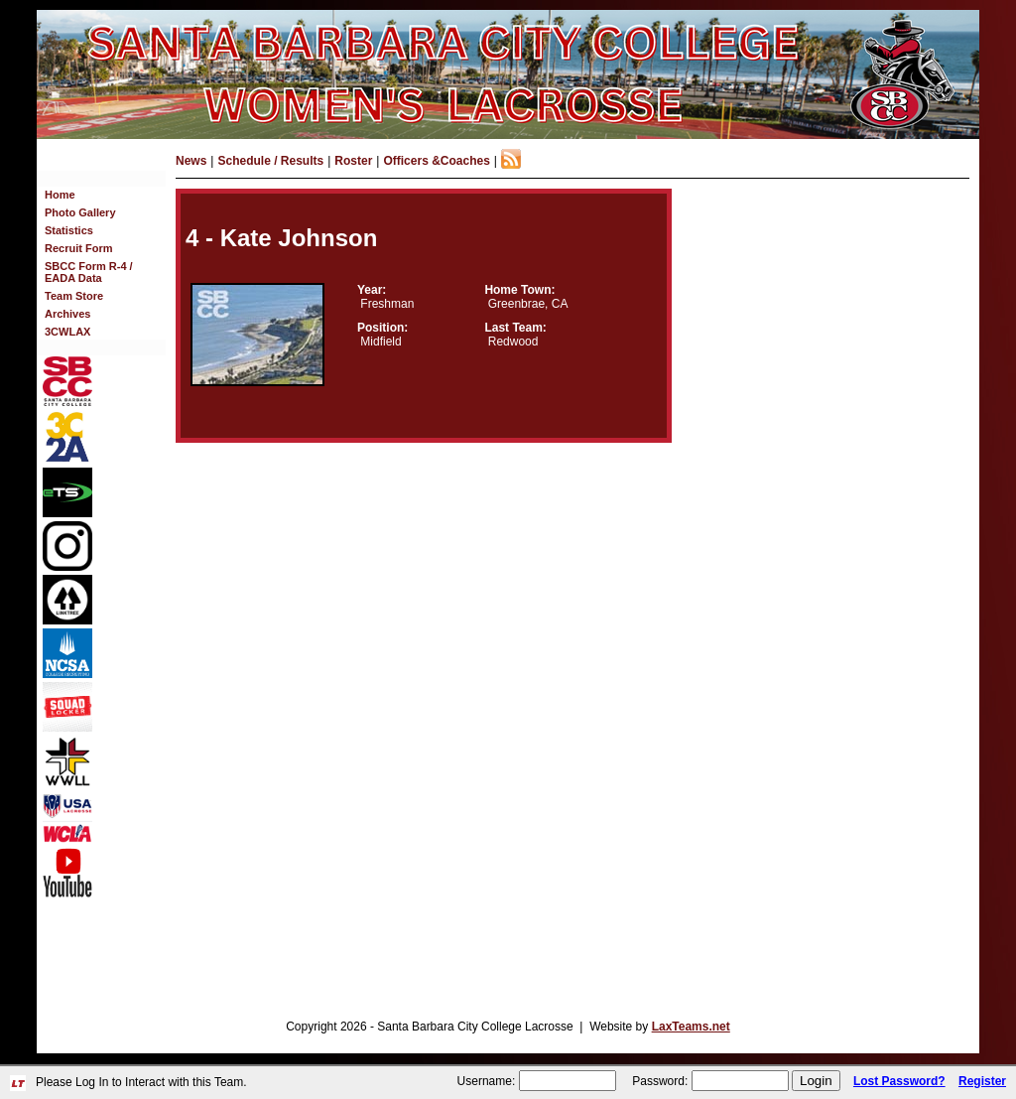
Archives (67, 314)
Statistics (69, 230)
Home (60, 195)
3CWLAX (67, 332)
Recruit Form (78, 248)
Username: (486, 1081)
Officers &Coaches (436, 161)
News (191, 161)
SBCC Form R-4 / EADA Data (89, 272)
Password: (660, 1081)
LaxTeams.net (691, 1026)
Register (982, 1081)
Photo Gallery (80, 212)
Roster (353, 161)
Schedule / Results (270, 161)
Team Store (74, 296)
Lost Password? (899, 1081)
